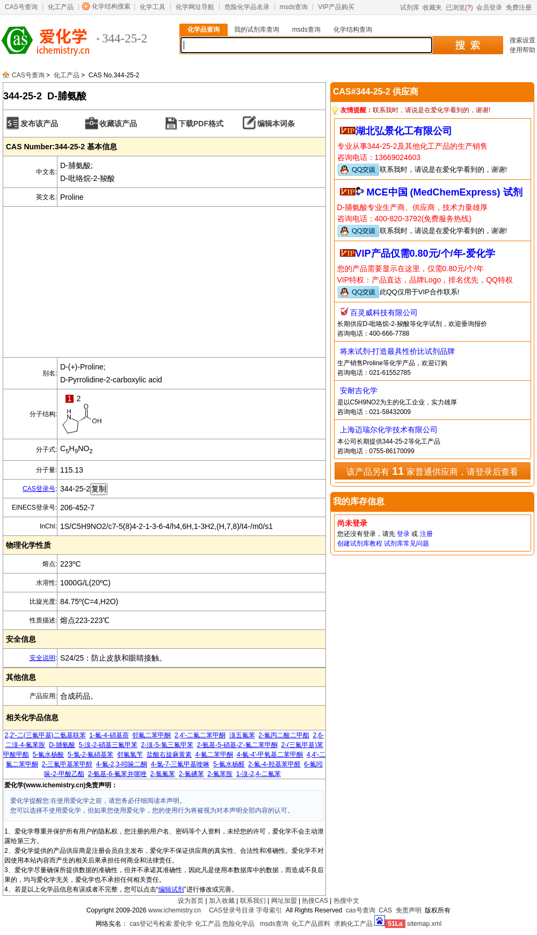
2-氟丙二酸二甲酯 (283, 735)
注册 (426, 534)
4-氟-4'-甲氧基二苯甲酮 (270, 754)
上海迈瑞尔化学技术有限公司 (389, 429)
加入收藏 (222, 900)
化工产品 (61, 7)
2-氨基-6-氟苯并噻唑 (117, 774)
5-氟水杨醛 (229, 764)
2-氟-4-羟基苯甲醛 (274, 764)
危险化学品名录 (247, 7)
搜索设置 (522, 40)
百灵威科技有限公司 (384, 312)
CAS (385, 910)
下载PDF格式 (200, 123)
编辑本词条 (276, 123)
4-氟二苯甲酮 (214, 754)
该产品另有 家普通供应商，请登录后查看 (432, 471)
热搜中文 (346, 900)
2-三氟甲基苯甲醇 (67, 764)
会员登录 (489, 7)
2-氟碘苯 (191, 774)
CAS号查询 (21, 7)
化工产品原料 (311, 923)
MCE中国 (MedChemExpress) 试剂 (445, 192)
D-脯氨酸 (62, 745)
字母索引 (269, 910)
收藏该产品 (118, 123)
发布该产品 (39, 123)
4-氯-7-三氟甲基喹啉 (180, 764)
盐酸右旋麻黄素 (169, 754)
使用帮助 (522, 50)
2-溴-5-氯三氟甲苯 (167, 745)
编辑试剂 (171, 889)
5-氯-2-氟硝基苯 (90, 754)
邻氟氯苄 (130, 754)
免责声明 (409, 910)
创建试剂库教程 (359, 543)
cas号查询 (360, 910)
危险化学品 (238, 923)
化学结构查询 (352, 29)
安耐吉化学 (359, 390)
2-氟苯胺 (220, 774)
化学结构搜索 (111, 6)
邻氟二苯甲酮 (151, 735)
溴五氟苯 (242, 735)
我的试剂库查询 (256, 29)
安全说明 (42, 658)
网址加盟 (284, 900)
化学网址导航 (195, 7)
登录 (403, 534)
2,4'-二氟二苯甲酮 (200, 735)
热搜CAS (315, 900)
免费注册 (519, 7)
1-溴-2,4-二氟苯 (258, 774)
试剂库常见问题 (406, 543)
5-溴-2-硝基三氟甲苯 (108, 745)
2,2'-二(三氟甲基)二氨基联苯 (45, 735)
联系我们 (253, 900)
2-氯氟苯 (163, 774)
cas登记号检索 (150, 923)
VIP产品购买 (336, 7)
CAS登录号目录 (232, 910)
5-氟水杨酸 (48, 754)
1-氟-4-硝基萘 (108, 735)
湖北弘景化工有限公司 (403, 131)
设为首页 (191, 900)
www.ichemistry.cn (174, 910)
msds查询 (294, 7)
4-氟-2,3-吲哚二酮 (121, 764)
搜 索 (467, 45)
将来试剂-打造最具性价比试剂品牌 (397, 351)
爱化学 (183, 923)
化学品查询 (203, 29)
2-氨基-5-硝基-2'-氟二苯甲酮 (237, 745)
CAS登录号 (39, 488)
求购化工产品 (353, 923)
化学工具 (152, 7)
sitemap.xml (424, 923)
